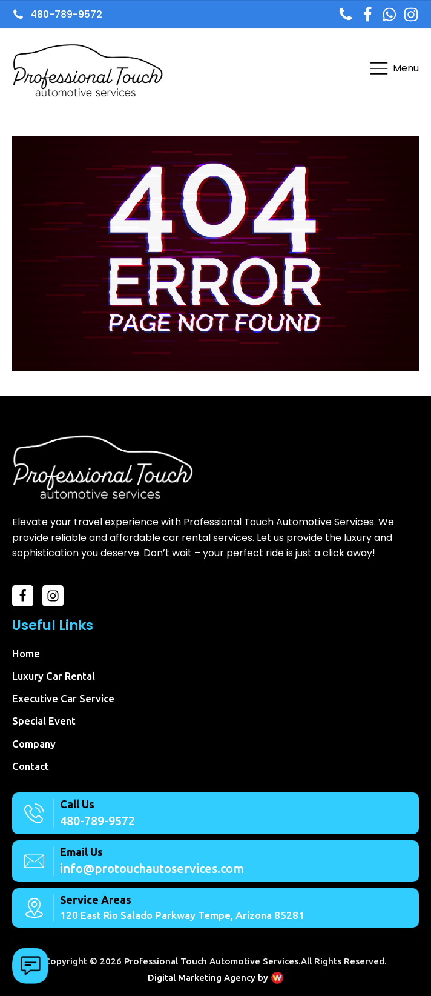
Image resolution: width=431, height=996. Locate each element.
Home (26, 653)
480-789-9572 (97, 821)
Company (34, 743)
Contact (30, 766)
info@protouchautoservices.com (152, 868)
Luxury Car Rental (53, 676)
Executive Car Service (63, 698)
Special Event (44, 720)
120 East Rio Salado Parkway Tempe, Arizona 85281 (182, 915)
